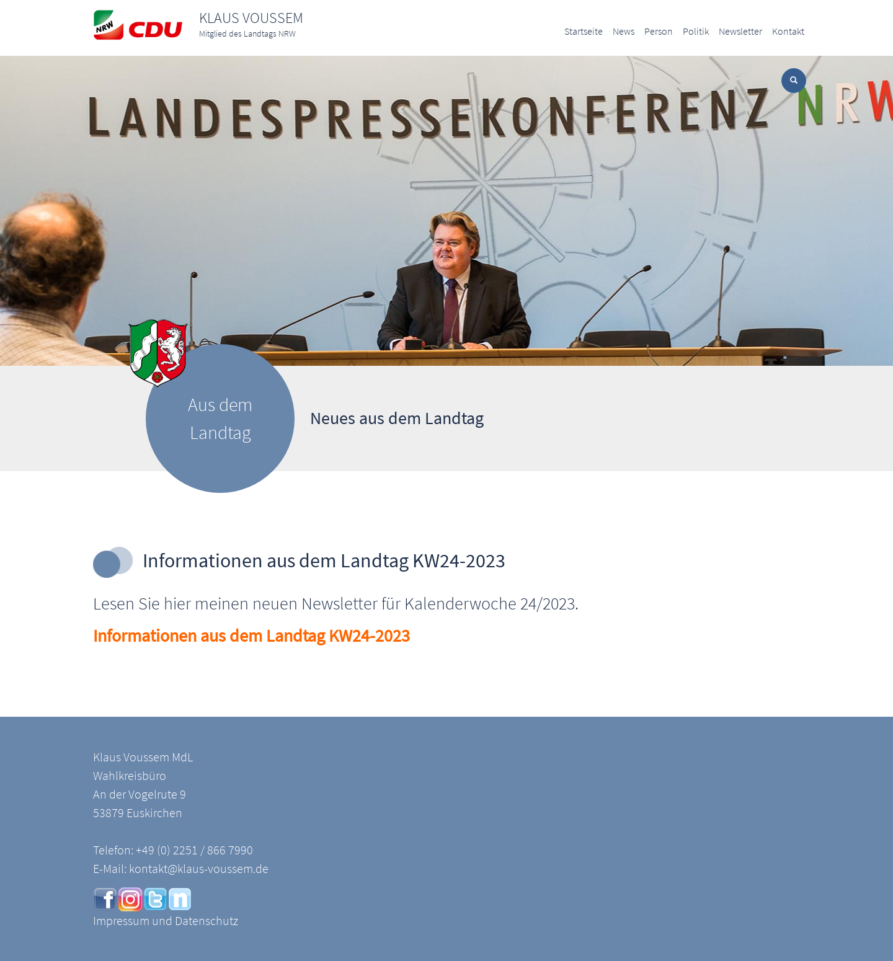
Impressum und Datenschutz (165, 920)
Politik (696, 31)
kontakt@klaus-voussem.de (199, 868)
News (623, 31)
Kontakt (788, 31)
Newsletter (740, 31)
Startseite (583, 31)
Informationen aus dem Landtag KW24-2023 (251, 635)
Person (658, 31)
